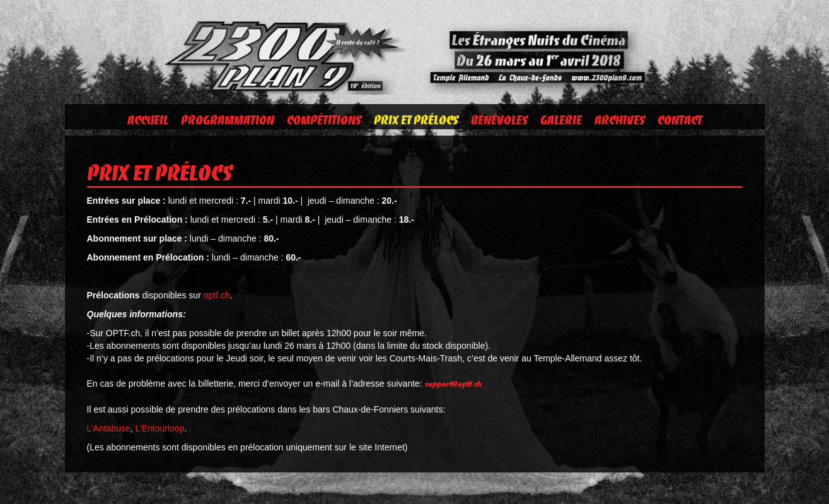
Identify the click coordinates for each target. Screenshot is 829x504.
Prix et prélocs (416, 119)
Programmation (227, 119)
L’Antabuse (108, 428)
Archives (619, 119)
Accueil (147, 119)
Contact (680, 119)
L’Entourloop (160, 428)
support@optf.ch (453, 383)
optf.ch (217, 295)
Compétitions (324, 119)
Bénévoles (499, 119)
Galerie (561, 119)
